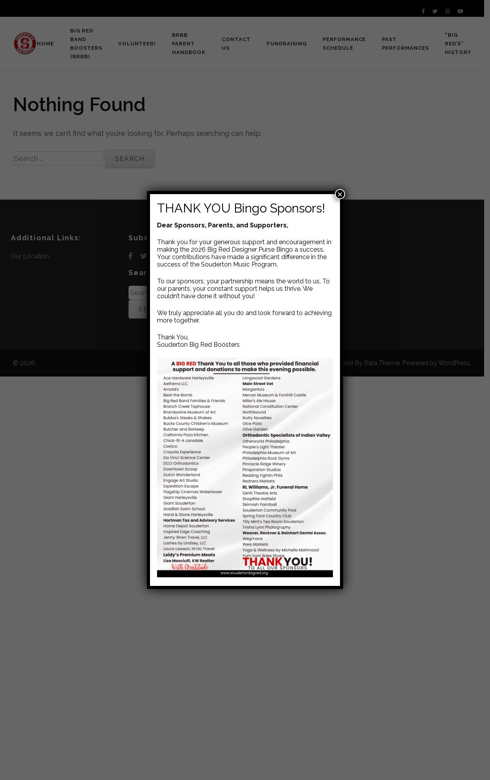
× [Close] (340, 194)
